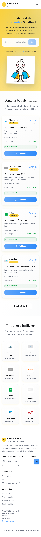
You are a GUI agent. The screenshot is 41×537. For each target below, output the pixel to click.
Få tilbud (20, 153)
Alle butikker (7, 476)
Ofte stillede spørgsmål (11, 483)
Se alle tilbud (20, 306)
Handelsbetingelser (10, 500)
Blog (3, 480)
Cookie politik (7, 504)
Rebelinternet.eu (8, 521)
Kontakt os (6, 493)
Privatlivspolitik (8, 497)
